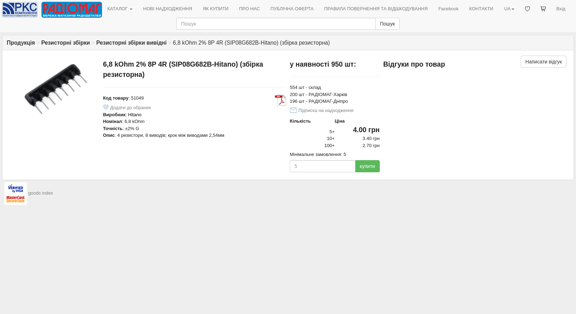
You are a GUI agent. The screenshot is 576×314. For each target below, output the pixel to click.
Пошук (387, 24)
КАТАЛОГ (119, 8)
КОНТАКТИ (481, 8)
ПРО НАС (249, 8)
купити (367, 166)
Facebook (448, 8)
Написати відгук (543, 62)
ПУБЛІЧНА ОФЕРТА (292, 8)
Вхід (561, 8)
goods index (40, 193)
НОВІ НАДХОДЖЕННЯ (167, 8)
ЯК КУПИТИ (215, 8)
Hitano (135, 114)
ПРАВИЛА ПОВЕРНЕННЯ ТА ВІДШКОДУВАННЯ (376, 8)
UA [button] (509, 8)
